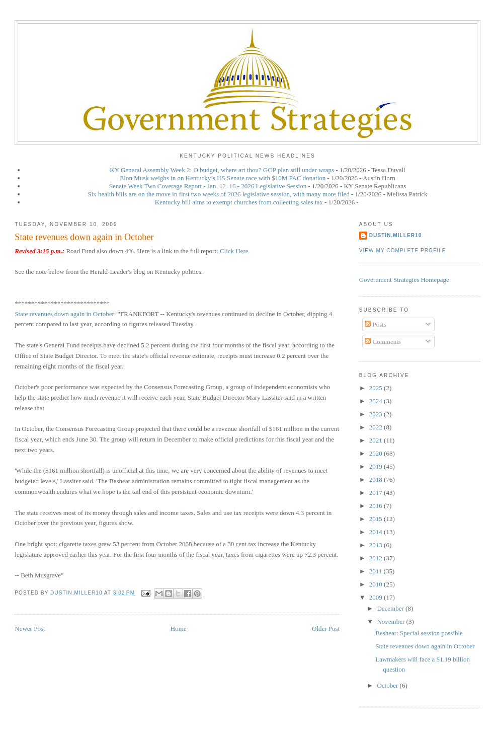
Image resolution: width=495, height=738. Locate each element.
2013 (376, 545)
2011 (376, 571)
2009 (376, 597)
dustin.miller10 (395, 235)
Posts (375, 324)
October (388, 685)
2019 (376, 466)
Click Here (234, 251)
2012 (376, 558)
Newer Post (30, 628)
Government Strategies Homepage (404, 279)
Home (179, 628)
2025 (376, 388)
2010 (376, 584)
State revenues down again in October (64, 314)
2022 (376, 427)
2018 (376, 479)
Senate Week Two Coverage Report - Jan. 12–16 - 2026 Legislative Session (208, 186)
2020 (376, 453)
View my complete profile (402, 250)
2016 (376, 505)
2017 (376, 492)
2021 (376, 440)
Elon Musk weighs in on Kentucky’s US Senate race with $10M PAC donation (222, 178)
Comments (383, 341)
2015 (376, 519)
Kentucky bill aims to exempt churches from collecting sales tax (239, 202)
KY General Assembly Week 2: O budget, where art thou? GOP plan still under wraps (222, 170)
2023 (376, 414)
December (391, 608)
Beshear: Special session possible (419, 633)
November (391, 621)
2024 (376, 401)
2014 (376, 532)
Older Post (326, 628)
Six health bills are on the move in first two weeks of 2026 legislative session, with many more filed (218, 194)
